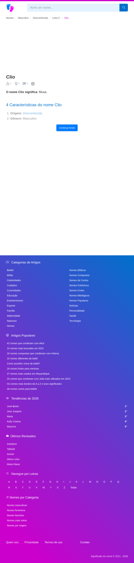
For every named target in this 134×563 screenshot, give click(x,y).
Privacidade (32, 542)
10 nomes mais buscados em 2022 (25, 348)
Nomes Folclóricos (79, 285)
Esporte (11, 305)
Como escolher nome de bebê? (23, 363)
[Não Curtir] (17, 84)
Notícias (73, 305)
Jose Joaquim (67, 411)
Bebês (10, 270)
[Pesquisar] (123, 7)
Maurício (67, 426)
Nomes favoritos (15, 515)
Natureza (12, 320)
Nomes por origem (16, 525)
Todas (73, 487)
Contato (85, 542)
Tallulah (11, 449)
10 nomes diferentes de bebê (22, 358)
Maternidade (13, 315)
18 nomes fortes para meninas (23, 368)
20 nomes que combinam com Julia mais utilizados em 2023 (38, 378)
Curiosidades (14, 290)
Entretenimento (15, 300)
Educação (12, 295)
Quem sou (12, 542)
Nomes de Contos (78, 280)
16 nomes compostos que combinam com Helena (33, 353)
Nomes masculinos (17, 505)
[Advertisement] (67, 48)
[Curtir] (8, 84)
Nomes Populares (78, 300)
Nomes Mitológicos (79, 295)
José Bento (67, 406)
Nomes (10, 326)
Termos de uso (53, 542)
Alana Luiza (13, 459)
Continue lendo (67, 127)
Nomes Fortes (76, 290)
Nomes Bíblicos (77, 270)
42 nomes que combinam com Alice (25, 343)
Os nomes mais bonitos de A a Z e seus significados (34, 383)
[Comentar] (25, 84)
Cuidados (12, 285)
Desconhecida (32, 113)
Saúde (72, 315)
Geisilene (12, 444)
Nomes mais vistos (17, 520)
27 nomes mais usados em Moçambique (28, 373)
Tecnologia (75, 320)
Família (11, 310)
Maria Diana (13, 464)
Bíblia (10, 275)
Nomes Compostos (79, 275)
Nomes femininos (16, 510)
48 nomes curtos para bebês (22, 389)
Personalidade (77, 310)
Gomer (10, 454)
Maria (67, 416)
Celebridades (14, 280)
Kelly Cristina (67, 421)
